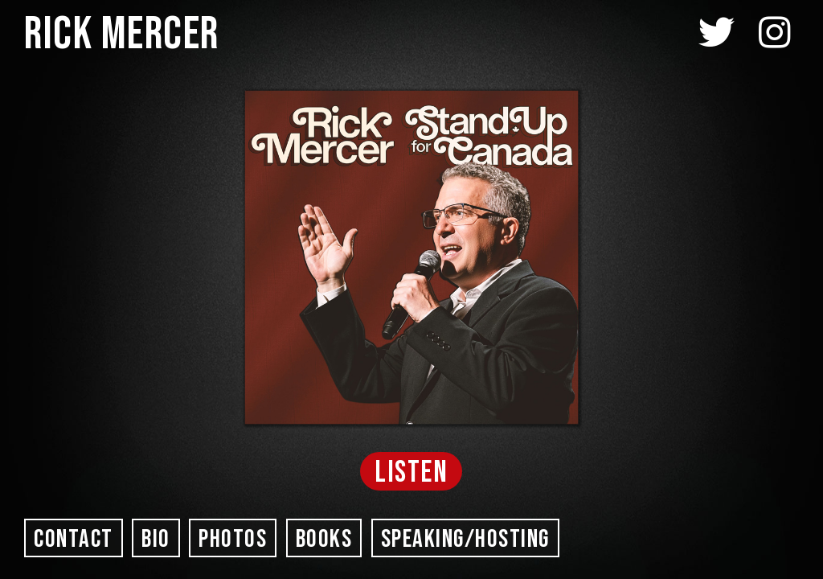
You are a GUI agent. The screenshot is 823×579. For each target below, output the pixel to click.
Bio (155, 539)
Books (324, 539)
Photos (233, 539)
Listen (411, 472)
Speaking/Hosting (465, 539)
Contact (73, 539)
